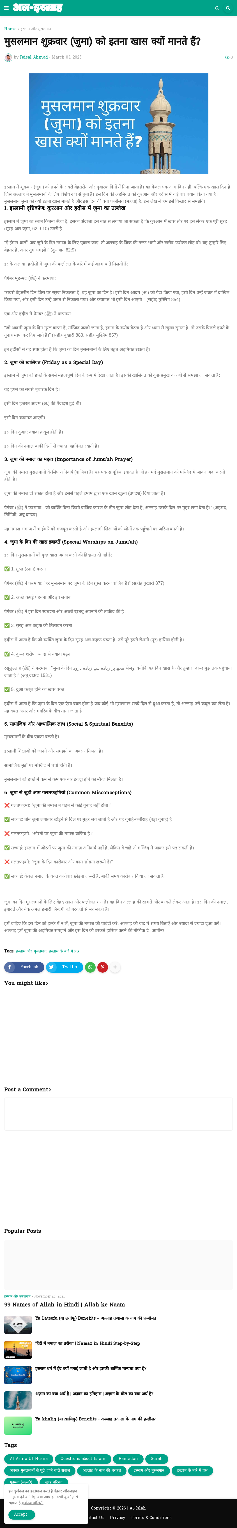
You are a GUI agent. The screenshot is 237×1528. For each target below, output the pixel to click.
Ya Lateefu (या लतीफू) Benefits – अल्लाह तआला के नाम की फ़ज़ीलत (95, 1319)
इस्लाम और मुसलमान (35, 29)
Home (10, 29)
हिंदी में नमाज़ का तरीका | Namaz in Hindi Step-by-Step (87, 1344)
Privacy (117, 1518)
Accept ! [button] (21, 1515)
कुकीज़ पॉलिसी (32, 1503)
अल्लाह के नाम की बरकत (102, 1471)
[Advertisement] (118, 1040)
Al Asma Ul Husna (29, 1459)
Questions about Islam (83, 1459)
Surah (157, 1459)
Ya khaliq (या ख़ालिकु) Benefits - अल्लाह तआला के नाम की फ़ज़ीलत (96, 1419)
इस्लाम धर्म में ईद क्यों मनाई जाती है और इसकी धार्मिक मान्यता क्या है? (90, 1369)
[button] (6, 8)
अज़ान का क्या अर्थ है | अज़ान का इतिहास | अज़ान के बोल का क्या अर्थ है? (94, 1394)
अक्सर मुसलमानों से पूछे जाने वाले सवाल (40, 1471)
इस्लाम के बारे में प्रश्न (64, 952)
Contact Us (93, 1518)
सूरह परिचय (54, 1482)
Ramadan (128, 1459)
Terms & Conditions (151, 1518)
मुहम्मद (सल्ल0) (21, 1482)
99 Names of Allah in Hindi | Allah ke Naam (64, 1305)
